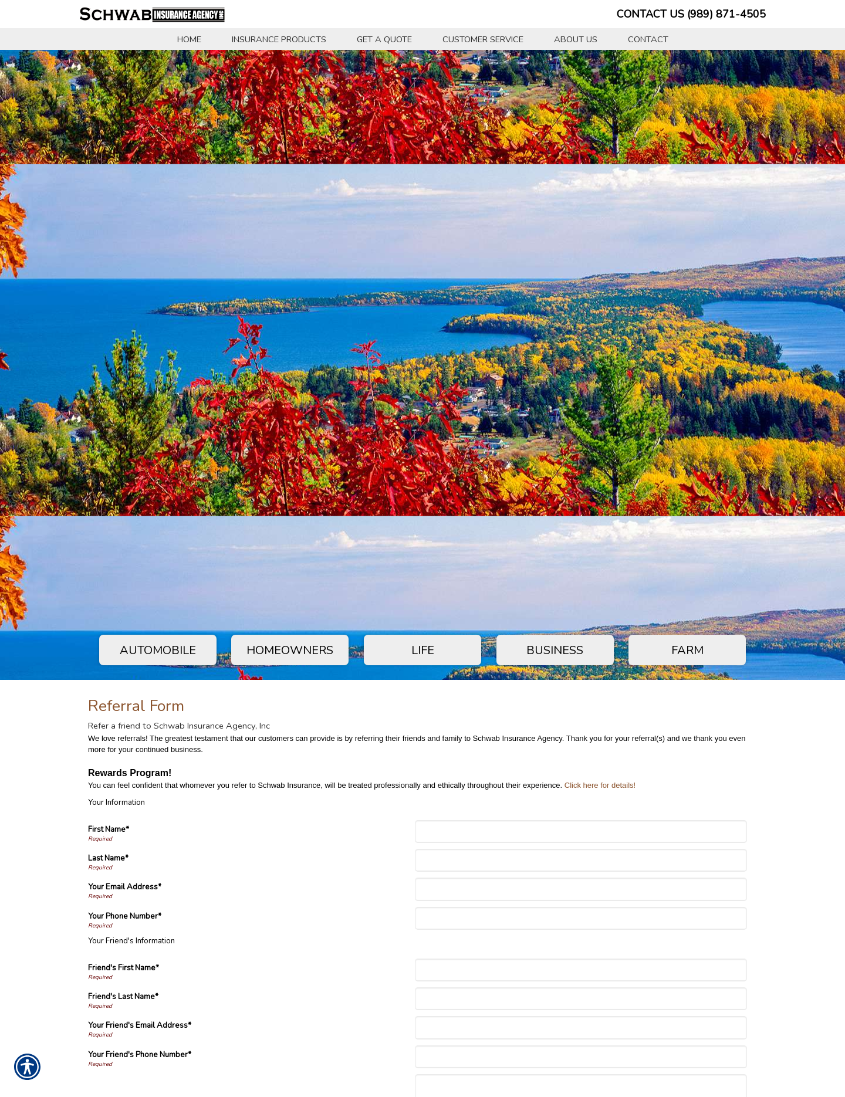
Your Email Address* (124, 887)
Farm (687, 650)
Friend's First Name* (123, 968)
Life (422, 650)
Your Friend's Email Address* (139, 1025)
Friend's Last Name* (123, 996)
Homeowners (289, 650)
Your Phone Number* (124, 916)
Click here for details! (600, 785)
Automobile (158, 650)
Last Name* (108, 858)
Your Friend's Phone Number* (139, 1054)
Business (554, 650)
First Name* (108, 829)
